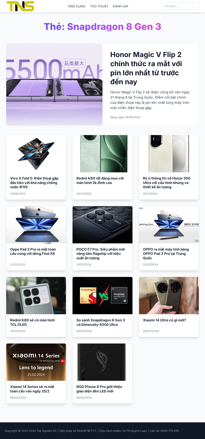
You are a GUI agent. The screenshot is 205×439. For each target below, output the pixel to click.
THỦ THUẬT (99, 6)
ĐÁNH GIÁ (120, 6)
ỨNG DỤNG (76, 6)
